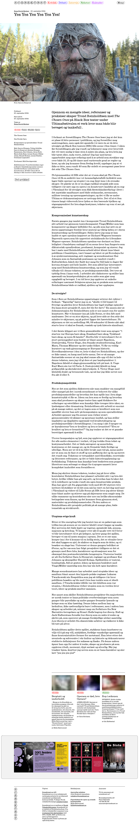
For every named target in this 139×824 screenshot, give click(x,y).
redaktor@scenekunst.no (80, 796)
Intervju (74, 2)
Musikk (31, 130)
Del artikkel (22, 179)
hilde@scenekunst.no (78, 805)
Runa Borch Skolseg (21, 11)
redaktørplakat (62, 802)
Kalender (97, 2)
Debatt (63, 2)
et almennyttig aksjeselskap (52, 813)
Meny (121, 2)
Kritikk (52, 2)
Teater (24, 130)
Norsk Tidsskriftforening (55, 806)
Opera (37, 130)
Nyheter (85, 2)
